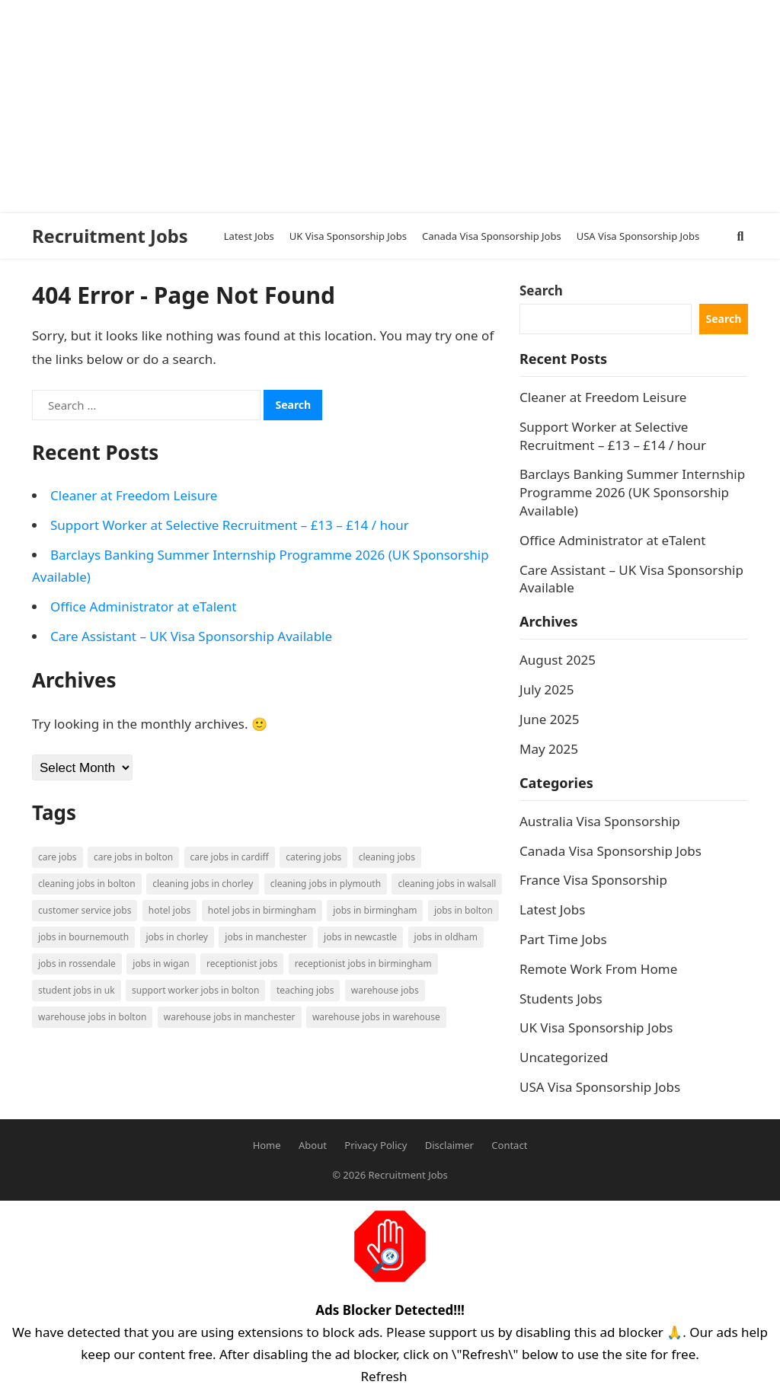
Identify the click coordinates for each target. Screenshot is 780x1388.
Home (267, 1145)
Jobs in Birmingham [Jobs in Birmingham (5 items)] (375, 910)
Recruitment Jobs (110, 236)
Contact (509, 1145)
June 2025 (549, 719)
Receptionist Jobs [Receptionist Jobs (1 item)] (241, 963)
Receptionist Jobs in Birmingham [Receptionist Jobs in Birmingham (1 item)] (363, 963)
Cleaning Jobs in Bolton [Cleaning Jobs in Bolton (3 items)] (87, 883)
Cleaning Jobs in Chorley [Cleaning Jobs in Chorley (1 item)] (202, 883)
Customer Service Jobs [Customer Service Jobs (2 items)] (84, 910)
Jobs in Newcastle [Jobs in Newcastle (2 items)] (360, 936)
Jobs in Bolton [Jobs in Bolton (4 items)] (463, 910)
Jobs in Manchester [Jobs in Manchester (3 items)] (265, 936)
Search (541, 290)
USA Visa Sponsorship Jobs (599, 1087)
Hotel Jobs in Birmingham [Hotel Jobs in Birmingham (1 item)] (262, 910)
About (313, 1145)
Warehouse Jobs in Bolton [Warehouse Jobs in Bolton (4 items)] (92, 1016)
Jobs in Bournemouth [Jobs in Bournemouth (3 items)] (83, 936)
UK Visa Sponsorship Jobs (596, 1027)
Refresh (384, 1376)
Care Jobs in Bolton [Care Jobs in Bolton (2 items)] (133, 856)
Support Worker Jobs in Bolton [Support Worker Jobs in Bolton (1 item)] (195, 990)
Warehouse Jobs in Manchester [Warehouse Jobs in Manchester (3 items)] (230, 1016)
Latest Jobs (552, 909)
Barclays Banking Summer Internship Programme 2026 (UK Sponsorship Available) (632, 492)
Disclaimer (449, 1145)
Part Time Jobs (563, 939)
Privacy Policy (375, 1145)
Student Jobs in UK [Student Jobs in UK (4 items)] (76, 990)
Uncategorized (564, 1057)
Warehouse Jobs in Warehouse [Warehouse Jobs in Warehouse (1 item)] (376, 1016)
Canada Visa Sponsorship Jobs (610, 851)
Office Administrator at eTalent (143, 606)
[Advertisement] (384, 106)
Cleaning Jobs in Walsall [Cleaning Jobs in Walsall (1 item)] (447, 883)
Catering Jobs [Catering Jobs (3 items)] (313, 856)
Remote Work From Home (598, 969)
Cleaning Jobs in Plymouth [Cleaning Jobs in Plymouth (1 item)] (325, 883)
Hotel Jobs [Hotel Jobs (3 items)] (169, 910)
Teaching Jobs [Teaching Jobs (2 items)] (305, 990)
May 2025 (548, 749)
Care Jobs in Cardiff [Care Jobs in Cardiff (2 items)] (229, 856)
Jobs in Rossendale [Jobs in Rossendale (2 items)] (77, 963)
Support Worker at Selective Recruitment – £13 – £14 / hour (229, 525)
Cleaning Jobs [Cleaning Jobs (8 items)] (387, 856)
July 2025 (546, 689)
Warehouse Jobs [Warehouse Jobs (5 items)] (385, 990)
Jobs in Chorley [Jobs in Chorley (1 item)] (177, 936)
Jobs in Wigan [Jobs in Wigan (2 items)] (161, 963)
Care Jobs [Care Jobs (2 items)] (57, 856)
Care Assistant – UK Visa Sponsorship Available (191, 636)
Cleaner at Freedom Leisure (133, 495)
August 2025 (557, 659)
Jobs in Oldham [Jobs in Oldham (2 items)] (446, 936)
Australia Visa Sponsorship (599, 821)
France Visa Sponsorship (593, 880)
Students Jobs (561, 998)
